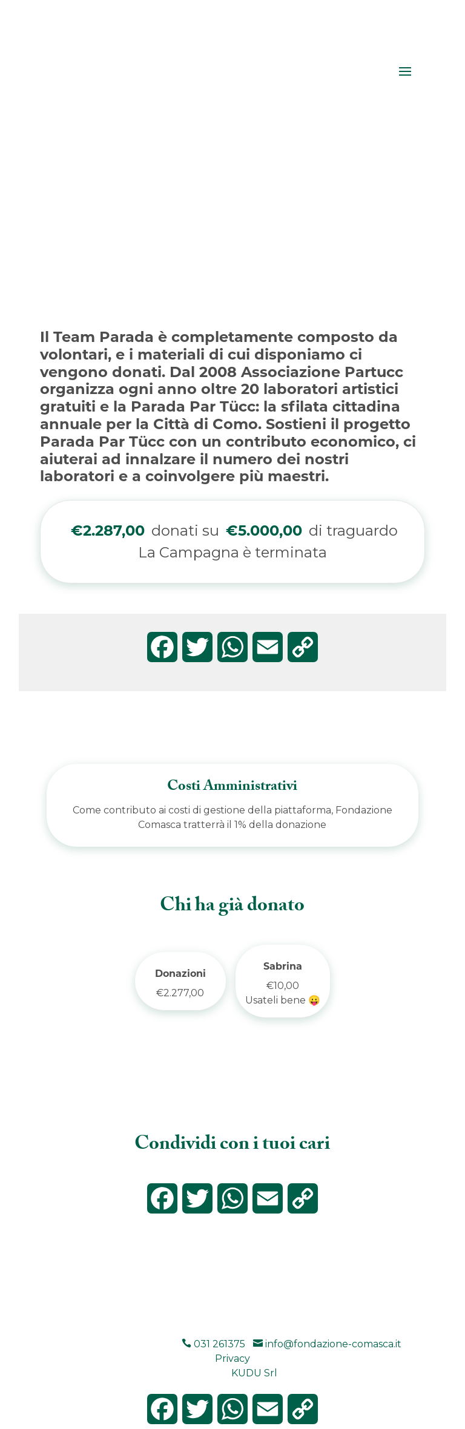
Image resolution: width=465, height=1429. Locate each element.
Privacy (232, 1358)
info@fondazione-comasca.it (327, 1344)
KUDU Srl (254, 1373)
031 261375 (213, 1344)
